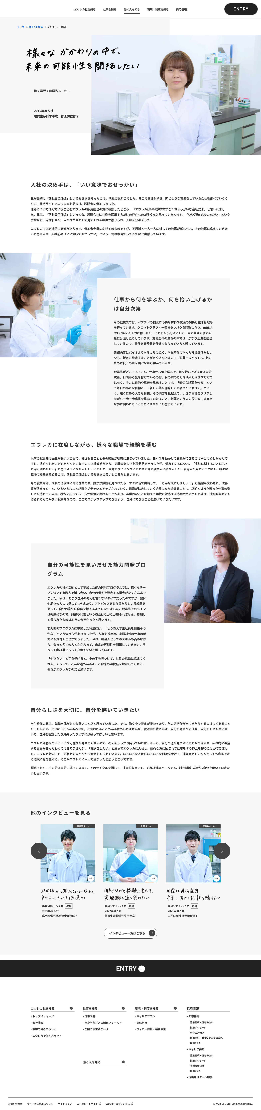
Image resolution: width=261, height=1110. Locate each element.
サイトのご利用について (40, 1103)
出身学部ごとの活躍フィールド (103, 1023)
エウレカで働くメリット (47, 1036)
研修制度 (141, 1023)
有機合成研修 (197, 1065)
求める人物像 (197, 1032)
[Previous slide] (39, 851)
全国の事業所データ (97, 1029)
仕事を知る (109, 9)
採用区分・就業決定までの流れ (206, 1037)
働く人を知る (132, 9)
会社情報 (37, 1023)
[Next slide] (222, 851)
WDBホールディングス (118, 1103)
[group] (67, 873)
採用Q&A (195, 1043)
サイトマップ (65, 1103)
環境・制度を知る (158, 9)
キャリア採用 (197, 1049)
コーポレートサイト (87, 1103)
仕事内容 (90, 1016)
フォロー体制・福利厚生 (151, 1029)
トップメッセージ (43, 1016)
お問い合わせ (15, 1103)
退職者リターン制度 (200, 1077)
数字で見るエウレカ (44, 1029)
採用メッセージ (198, 1027)
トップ (20, 27)
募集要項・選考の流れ (201, 1022)
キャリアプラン (145, 1016)
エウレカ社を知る (85, 9)
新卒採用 (194, 1016)
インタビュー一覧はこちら (127, 933)
